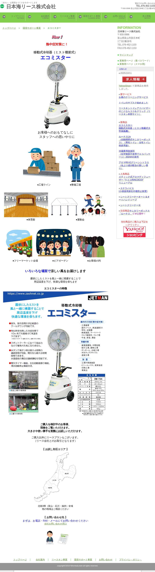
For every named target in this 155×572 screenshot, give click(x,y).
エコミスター (134, 128)
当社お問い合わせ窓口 (55, 524)
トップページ (9, 28)
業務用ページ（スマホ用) (132, 64)
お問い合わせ (105, 559)
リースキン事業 (59, 559)
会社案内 (40, 559)
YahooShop (124, 86)
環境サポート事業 (32, 28)
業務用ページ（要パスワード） (135, 60)
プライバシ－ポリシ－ (130, 559)
